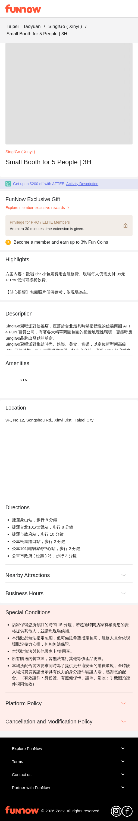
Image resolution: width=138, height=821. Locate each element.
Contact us (69, 774)
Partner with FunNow (69, 787)
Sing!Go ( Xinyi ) (65, 26)
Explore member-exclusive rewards (37, 207)
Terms (69, 761)
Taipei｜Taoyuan (23, 26)
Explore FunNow (69, 748)
